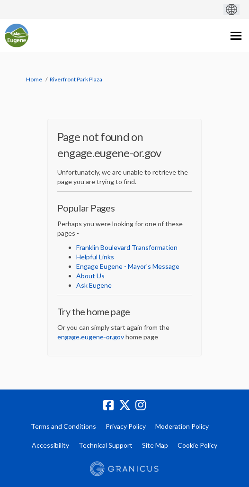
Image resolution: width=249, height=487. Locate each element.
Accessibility (50, 445)
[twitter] (124, 405)
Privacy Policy (126, 426)
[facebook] (108, 405)
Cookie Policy (197, 445)
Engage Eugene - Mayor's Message (127, 266)
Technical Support (106, 445)
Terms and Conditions (63, 426)
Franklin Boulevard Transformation (127, 247)
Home (34, 79)
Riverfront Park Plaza (76, 79)
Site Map (155, 445)
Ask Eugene (94, 285)
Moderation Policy (182, 426)
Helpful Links (95, 257)
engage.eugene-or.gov (90, 337)
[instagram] (140, 405)
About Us (90, 276)
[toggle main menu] (236, 35)
